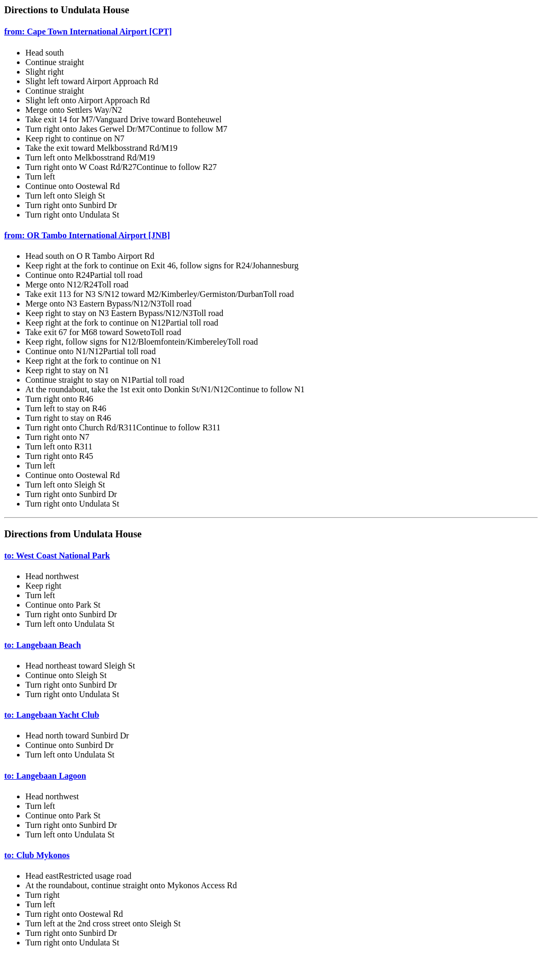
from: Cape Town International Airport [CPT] (88, 31)
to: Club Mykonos (37, 855)
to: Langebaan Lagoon (45, 775)
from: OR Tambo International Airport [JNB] (87, 235)
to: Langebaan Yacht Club (51, 714)
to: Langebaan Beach (42, 645)
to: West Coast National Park (57, 555)
